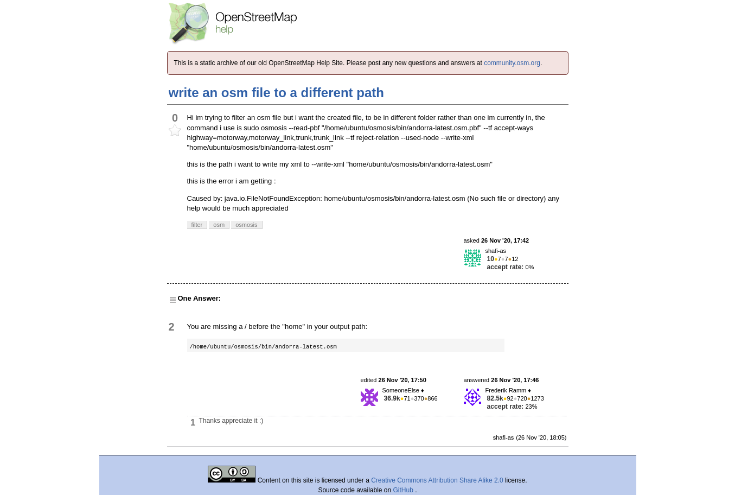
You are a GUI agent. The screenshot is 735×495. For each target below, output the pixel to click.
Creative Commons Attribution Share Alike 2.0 (437, 480)
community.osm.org (512, 63)
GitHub (404, 490)
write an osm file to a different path (276, 92)
